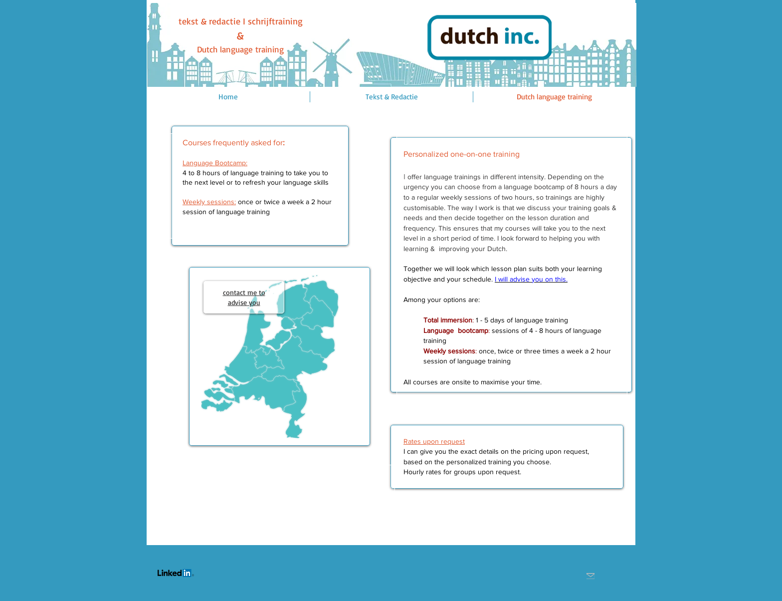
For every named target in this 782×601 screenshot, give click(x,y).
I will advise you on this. (531, 279)
